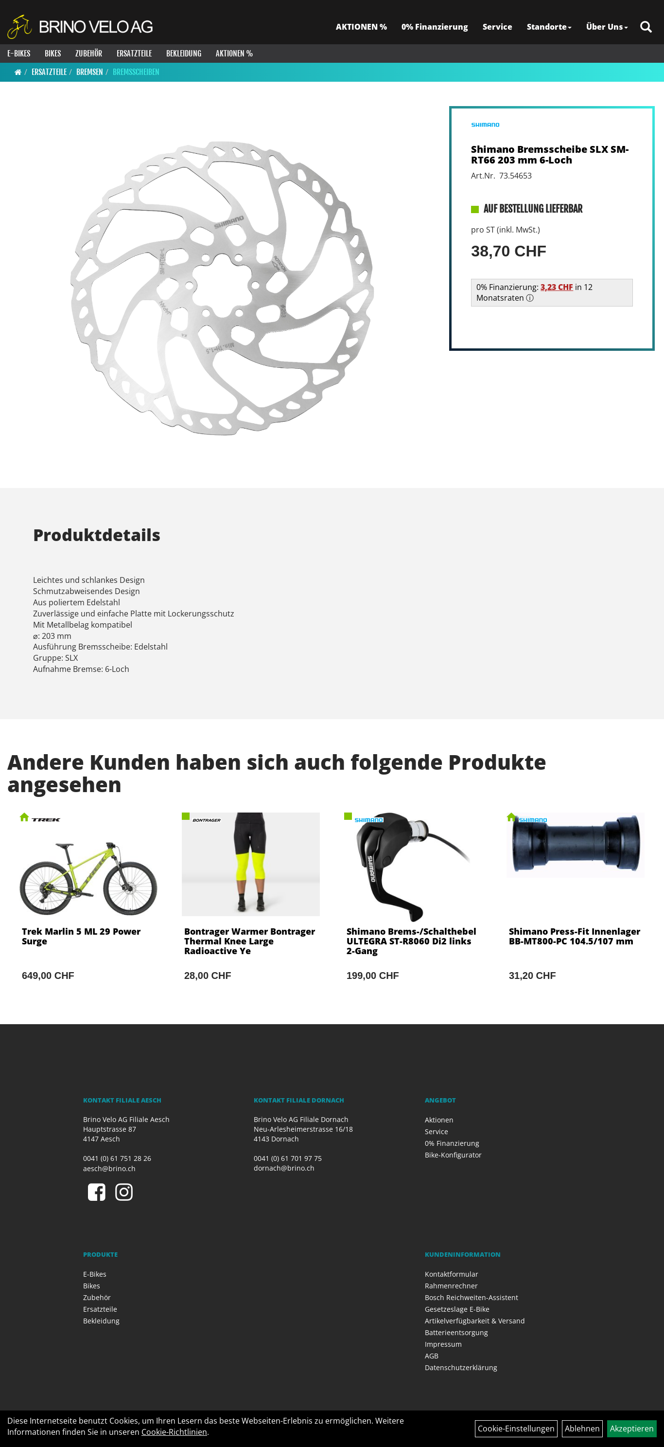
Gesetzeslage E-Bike (457, 1309)
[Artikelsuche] (646, 27)
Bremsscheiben (136, 72)
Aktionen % (234, 53)
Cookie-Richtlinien (174, 1432)
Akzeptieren (632, 1428)
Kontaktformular (451, 1274)
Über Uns (607, 26)
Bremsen (89, 72)
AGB (431, 1355)
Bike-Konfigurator (453, 1154)
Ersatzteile (134, 53)
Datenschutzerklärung (461, 1367)
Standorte (549, 26)
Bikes (53, 53)
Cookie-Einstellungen (516, 1428)
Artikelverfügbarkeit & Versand (475, 1320)
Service (497, 26)
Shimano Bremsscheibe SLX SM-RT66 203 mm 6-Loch (550, 154)
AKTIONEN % (361, 26)
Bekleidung (183, 53)
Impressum (443, 1344)
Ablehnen (582, 1428)
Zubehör (88, 53)
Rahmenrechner (451, 1285)
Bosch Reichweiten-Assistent (471, 1297)
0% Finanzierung (435, 26)
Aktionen (439, 1119)
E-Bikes (18, 53)
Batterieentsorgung (456, 1332)
